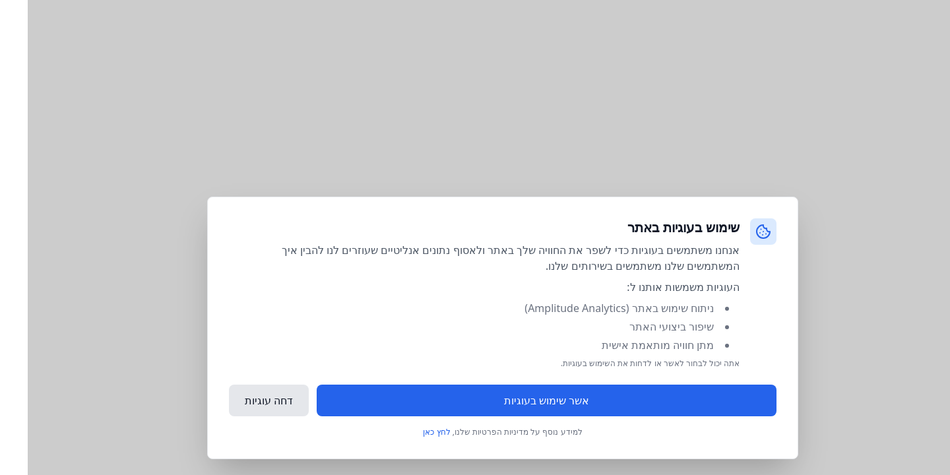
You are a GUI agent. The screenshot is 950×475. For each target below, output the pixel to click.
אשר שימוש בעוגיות (518, 400)
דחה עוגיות (241, 400)
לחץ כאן (408, 431)
